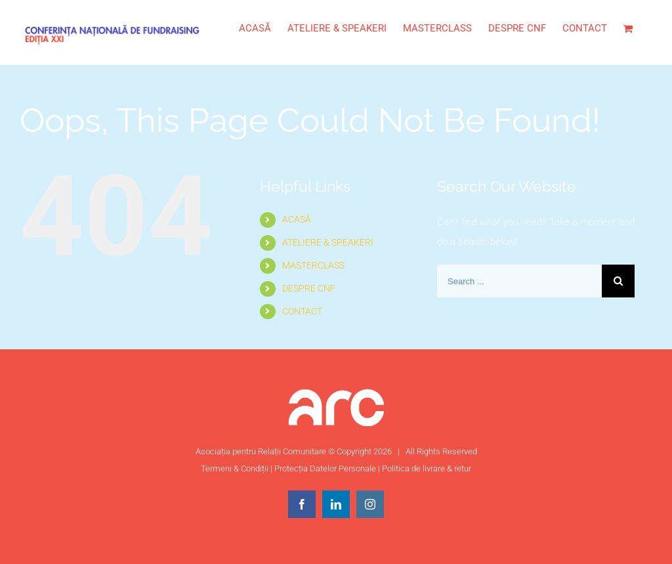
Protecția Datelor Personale (325, 468)
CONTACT (302, 311)
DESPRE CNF (308, 288)
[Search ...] (519, 281)
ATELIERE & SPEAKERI (327, 242)
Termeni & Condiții (234, 468)
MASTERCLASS (313, 265)
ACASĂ (296, 219)
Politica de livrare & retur (426, 468)
